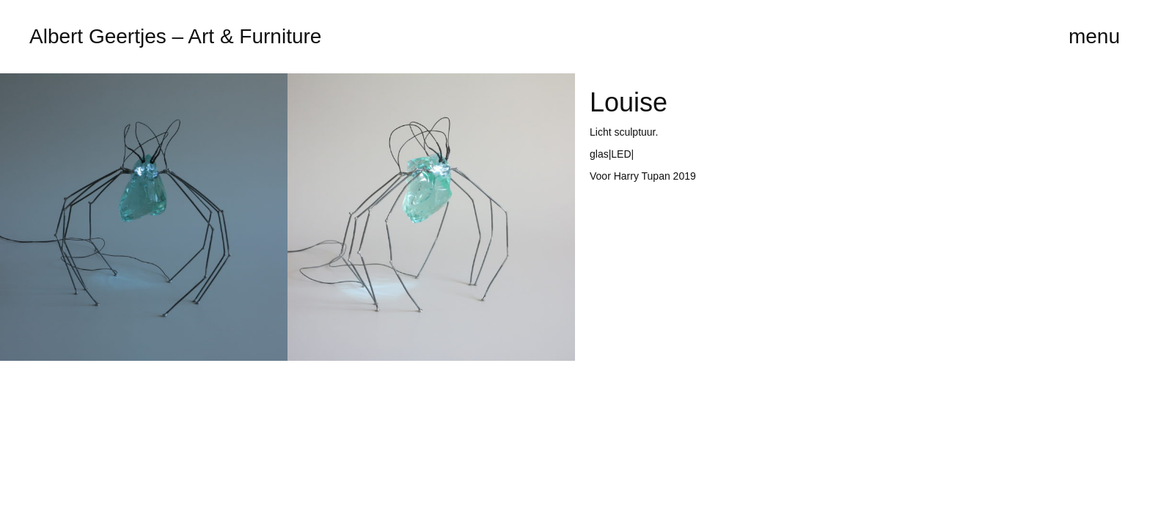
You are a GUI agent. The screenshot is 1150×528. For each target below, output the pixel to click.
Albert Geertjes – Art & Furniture (175, 36)
